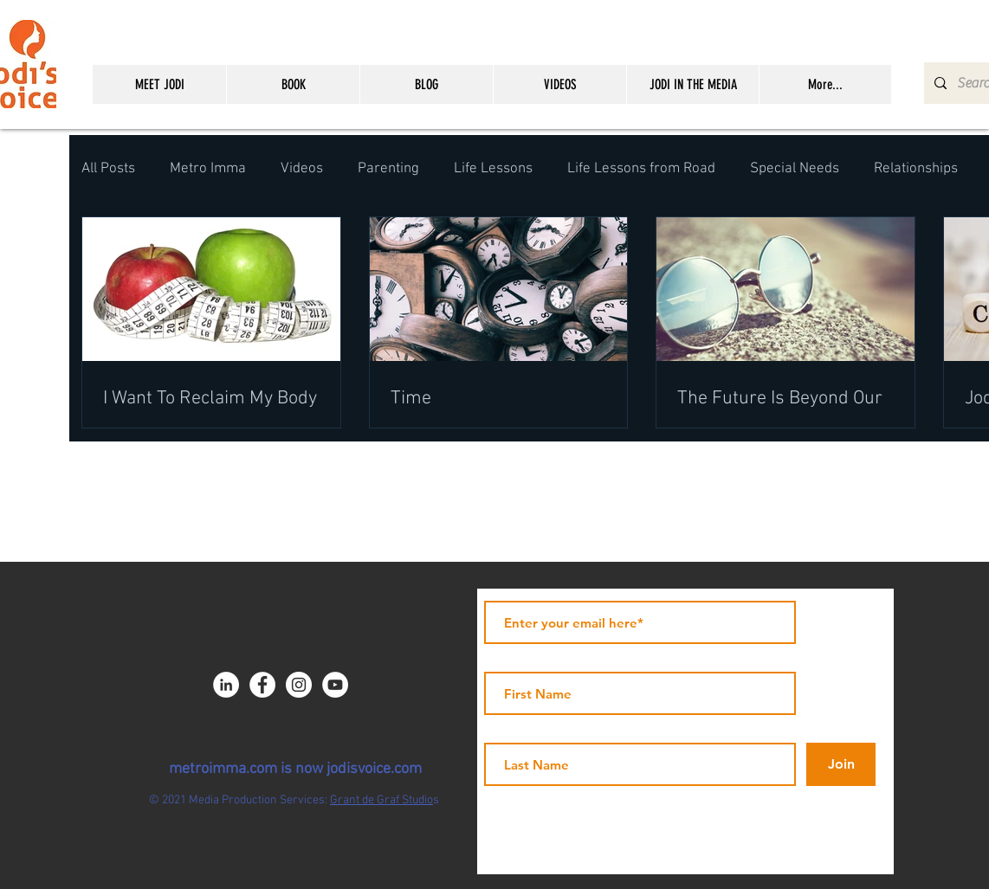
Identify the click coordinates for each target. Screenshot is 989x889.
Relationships (916, 168)
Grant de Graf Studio (381, 800)
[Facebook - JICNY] (262, 685)
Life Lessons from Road (641, 168)
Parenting (388, 168)
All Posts (108, 168)
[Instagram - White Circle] (299, 685)
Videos (302, 168)
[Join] (841, 764)
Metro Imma (208, 168)
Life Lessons (493, 168)
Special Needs (794, 168)
